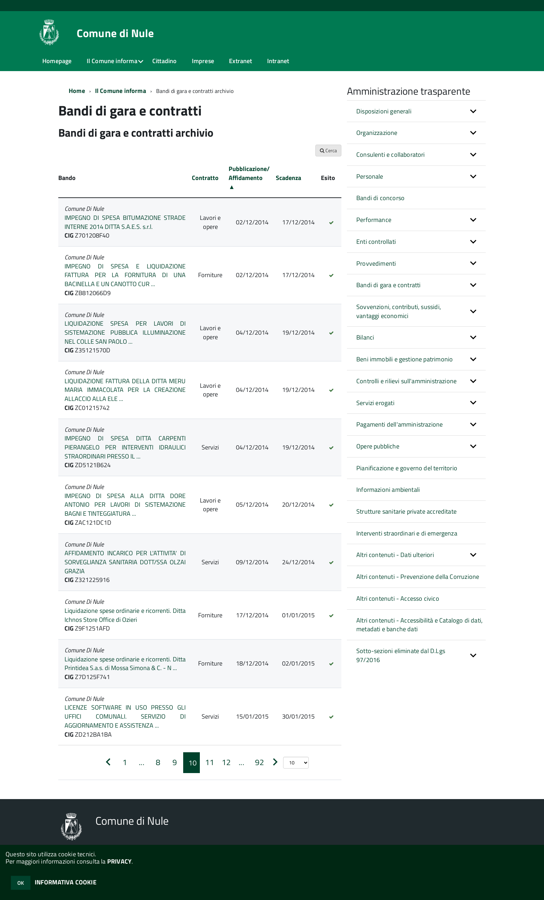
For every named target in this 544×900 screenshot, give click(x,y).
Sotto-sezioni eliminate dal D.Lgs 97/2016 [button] (400, 655)
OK (20, 883)
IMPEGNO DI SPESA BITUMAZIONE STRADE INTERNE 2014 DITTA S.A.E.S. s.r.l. (125, 222)
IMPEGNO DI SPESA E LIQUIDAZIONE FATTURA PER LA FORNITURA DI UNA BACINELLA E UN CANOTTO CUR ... (125, 275)
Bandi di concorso (380, 198)
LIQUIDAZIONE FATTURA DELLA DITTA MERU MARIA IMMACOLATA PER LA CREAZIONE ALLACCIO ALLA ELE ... (125, 389)
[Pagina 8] (158, 762)
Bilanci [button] (365, 337)
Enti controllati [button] (376, 241)
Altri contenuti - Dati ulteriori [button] (395, 554)
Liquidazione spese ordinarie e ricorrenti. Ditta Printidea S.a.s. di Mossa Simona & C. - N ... (125, 663)
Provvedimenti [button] (376, 263)
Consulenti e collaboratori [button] (390, 154)
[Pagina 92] (258, 762)
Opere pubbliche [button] (377, 446)
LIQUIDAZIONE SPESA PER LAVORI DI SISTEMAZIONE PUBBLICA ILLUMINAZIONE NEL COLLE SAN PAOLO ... (125, 332)
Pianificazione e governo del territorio (406, 468)
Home (77, 90)
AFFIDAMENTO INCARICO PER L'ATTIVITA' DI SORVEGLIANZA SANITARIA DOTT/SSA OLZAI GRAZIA (125, 561)
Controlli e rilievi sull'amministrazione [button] (406, 381)
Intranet (278, 61)
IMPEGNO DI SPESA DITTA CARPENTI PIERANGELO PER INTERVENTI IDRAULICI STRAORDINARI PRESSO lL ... (125, 447)
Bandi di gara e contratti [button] (388, 285)
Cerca (328, 150)
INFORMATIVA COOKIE (65, 882)
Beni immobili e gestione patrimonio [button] (404, 359)
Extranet (240, 61)
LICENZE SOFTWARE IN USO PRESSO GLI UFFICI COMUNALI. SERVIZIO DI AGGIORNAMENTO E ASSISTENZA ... (125, 716)
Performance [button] (373, 219)
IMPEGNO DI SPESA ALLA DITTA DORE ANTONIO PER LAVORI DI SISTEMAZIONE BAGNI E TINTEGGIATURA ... (125, 504)
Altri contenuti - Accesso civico (397, 598)
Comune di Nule (115, 32)
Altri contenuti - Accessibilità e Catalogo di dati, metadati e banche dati (419, 625)
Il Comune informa (112, 61)
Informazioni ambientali (388, 489)
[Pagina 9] (175, 762)
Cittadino (164, 61)
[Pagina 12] (224, 762)
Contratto (205, 177)
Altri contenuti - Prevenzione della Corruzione (417, 576)
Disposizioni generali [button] (383, 111)
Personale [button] (369, 176)
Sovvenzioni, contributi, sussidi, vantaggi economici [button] (398, 311)
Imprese (203, 61)
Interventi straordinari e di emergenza (406, 533)
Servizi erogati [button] (375, 403)
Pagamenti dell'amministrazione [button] (399, 424)
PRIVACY (119, 861)
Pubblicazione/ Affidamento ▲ (249, 177)
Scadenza (288, 177)
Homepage (56, 61)
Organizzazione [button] (377, 132)
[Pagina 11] (208, 762)
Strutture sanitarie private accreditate (406, 511)
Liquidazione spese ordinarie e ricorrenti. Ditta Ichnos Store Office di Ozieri (125, 615)
